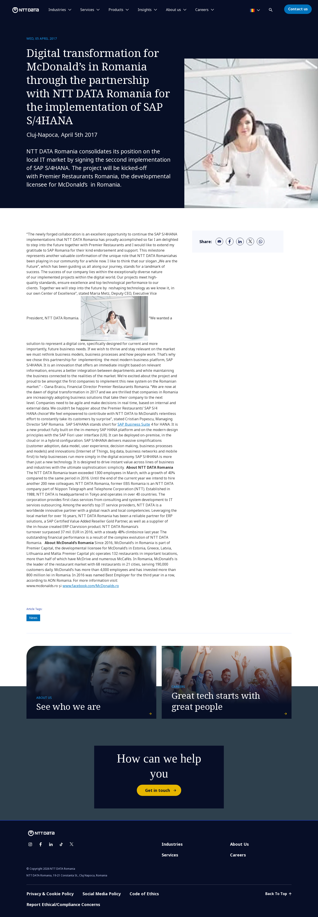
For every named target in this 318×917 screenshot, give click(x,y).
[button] (271, 9)
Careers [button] (202, 10)
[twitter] (250, 241)
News (33, 618)
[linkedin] (240, 241)
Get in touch (163, 790)
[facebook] (229, 241)
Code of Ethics (144, 893)
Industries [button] (57, 10)
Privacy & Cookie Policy (50, 893)
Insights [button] (145, 10)
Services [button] (87, 10)
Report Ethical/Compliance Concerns (63, 904)
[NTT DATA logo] (20, 10)
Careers (238, 855)
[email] (219, 241)
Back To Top (278, 893)
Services (170, 855)
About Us (239, 844)
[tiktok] (61, 844)
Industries (172, 844)
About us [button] (173, 10)
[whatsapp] (260, 241)
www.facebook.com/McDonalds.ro (91, 585)
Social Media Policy (102, 893)
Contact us (298, 9)
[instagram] (30, 844)
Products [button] (116, 10)
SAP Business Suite (134, 424)
